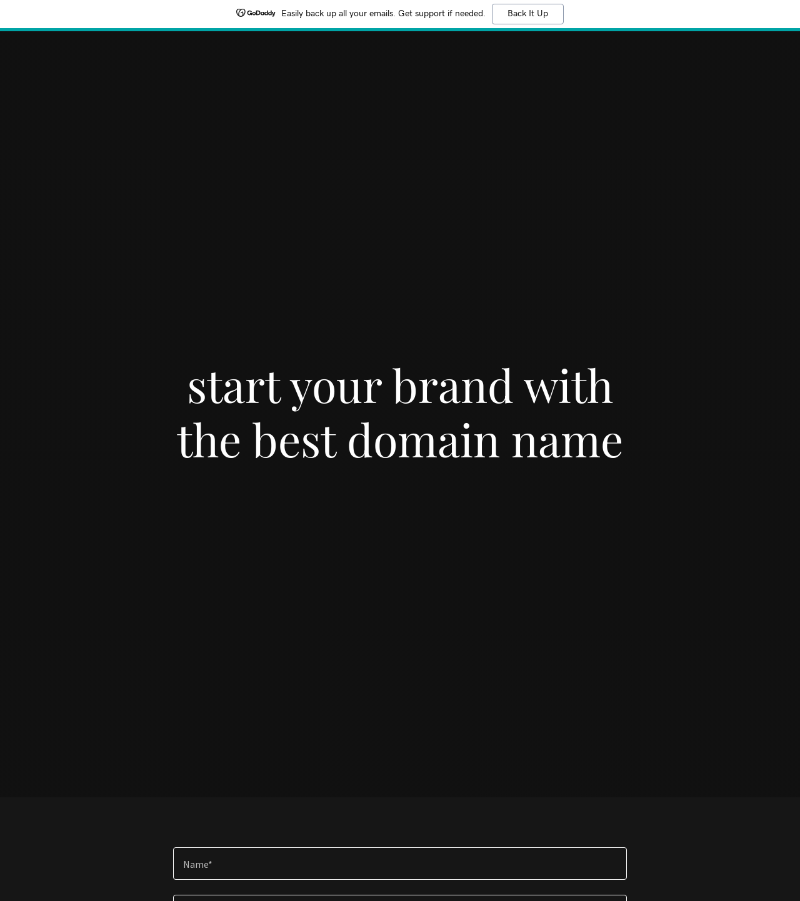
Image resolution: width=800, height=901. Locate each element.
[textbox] (399, 863)
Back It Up (528, 13)
